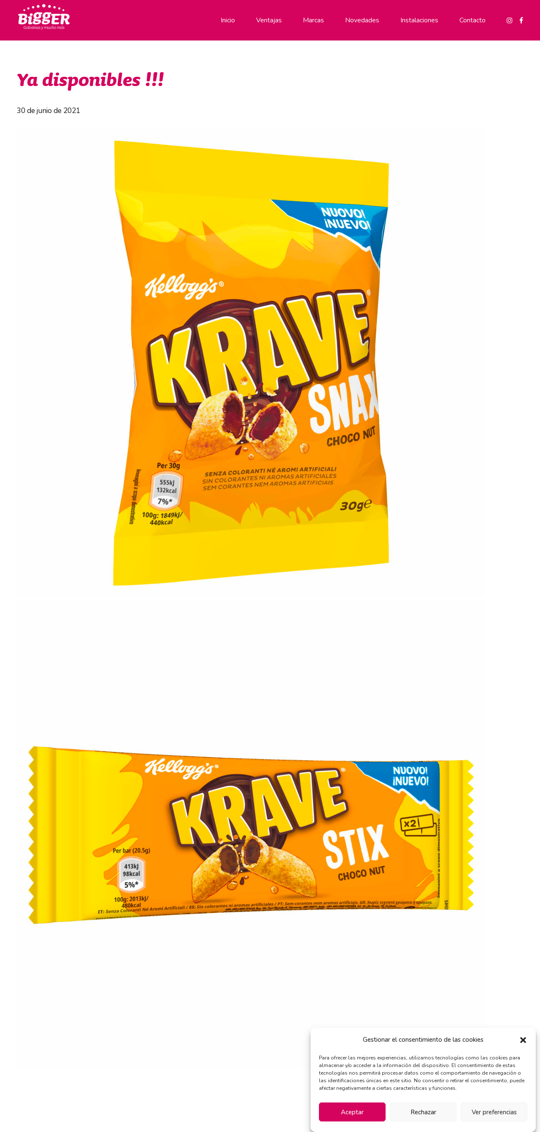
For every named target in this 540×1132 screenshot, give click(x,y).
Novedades (362, 20)
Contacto (472, 20)
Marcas (313, 20)
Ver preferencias (494, 1112)
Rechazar (423, 1112)
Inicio (228, 20)
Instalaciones (419, 20)
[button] (523, 1040)
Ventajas (269, 20)
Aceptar (352, 1112)
